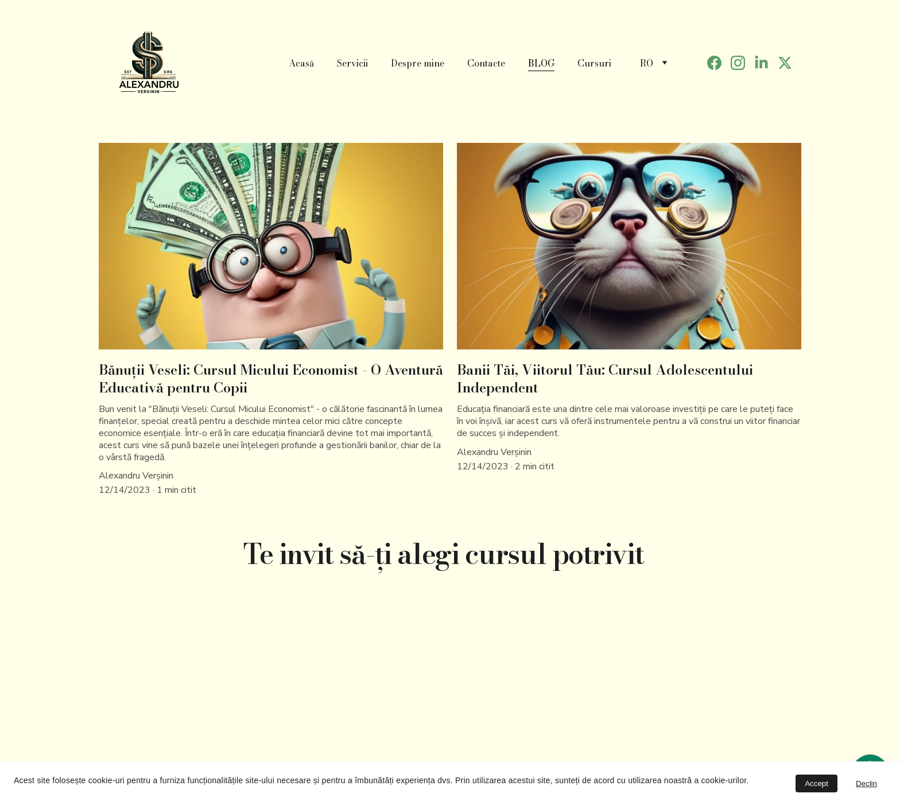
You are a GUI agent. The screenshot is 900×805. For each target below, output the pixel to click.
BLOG (541, 63)
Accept (816, 783)
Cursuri (594, 63)
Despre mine (417, 63)
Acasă (301, 63)
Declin (866, 783)
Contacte (486, 63)
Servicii (352, 63)
